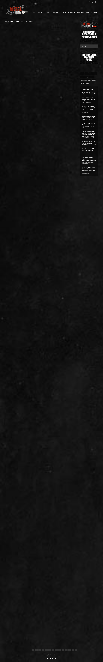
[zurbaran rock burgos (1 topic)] (85, 79)
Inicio (33, 12)
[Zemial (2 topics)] (87, 73)
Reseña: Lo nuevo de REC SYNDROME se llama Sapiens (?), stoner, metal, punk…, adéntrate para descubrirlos (89, 159)
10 (66, 649)
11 (69, 649)
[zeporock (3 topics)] (94, 73)
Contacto (94, 12)
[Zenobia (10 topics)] (82, 82)
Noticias (39, 12)
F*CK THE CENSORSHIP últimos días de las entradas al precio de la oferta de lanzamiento (88, 169)
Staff (87, 12)
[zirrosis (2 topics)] (82, 73)
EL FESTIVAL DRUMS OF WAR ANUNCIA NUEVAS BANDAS (88, 143)
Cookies (45, 654)
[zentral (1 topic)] (87, 82)
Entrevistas (71, 12)
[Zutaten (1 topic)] (94, 79)
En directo (48, 12)
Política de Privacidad (54, 654)
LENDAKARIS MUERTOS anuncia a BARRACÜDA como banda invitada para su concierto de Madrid (88, 134)
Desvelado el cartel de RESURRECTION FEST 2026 (88, 150)
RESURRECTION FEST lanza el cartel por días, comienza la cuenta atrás (89, 99)
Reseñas (55, 12)
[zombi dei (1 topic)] (91, 76)
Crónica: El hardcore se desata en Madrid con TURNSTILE (88, 124)
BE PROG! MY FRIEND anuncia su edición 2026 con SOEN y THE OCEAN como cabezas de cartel (89, 108)
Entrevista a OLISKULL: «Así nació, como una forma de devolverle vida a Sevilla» (89, 91)
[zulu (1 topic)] (90, 73)
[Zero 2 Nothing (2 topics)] (84, 76)
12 (72, 649)
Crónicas (63, 12)
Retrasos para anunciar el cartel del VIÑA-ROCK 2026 (88, 117)
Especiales (80, 12)
